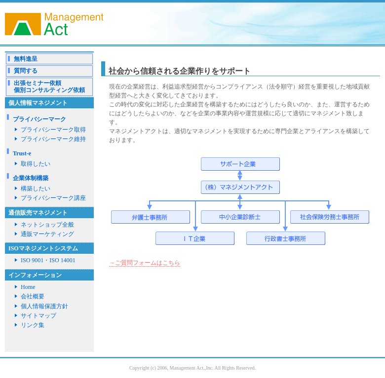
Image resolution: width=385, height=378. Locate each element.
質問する (26, 70)
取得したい (35, 163)
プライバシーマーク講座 (53, 197)
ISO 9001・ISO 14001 (48, 260)
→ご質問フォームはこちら (144, 262)
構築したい (35, 188)
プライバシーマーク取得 (53, 129)
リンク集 (32, 325)
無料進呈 (26, 58)
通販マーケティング (47, 234)
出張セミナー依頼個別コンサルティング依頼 (49, 87)
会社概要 (32, 296)
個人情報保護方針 (44, 306)
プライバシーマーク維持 (53, 139)
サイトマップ (38, 315)
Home (28, 287)
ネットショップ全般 (47, 224)
